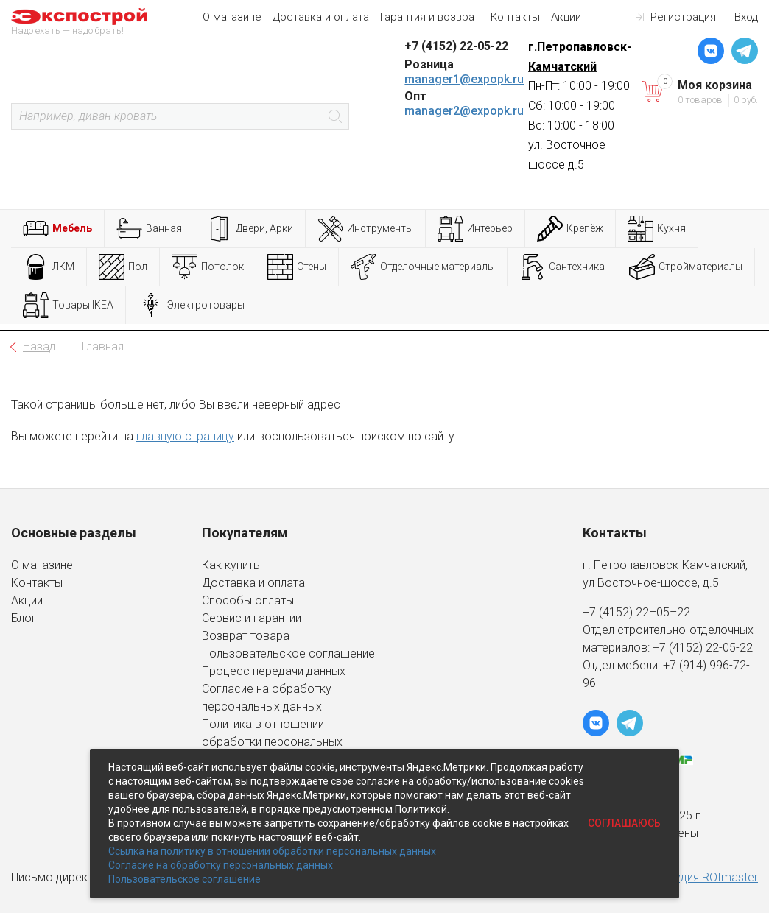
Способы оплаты (248, 600)
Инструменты (365, 229)
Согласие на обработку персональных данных (220, 865)
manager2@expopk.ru (464, 111)
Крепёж (570, 229)
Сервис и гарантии (251, 618)
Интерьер (475, 229)
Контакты (515, 17)
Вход (746, 17)
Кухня (657, 229)
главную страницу (185, 436)
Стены (296, 267)
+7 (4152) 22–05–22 (636, 612)
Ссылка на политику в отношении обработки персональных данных (272, 851)
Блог (24, 618)
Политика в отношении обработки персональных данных (272, 741)
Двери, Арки (249, 229)
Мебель (57, 229)
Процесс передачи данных (273, 671)
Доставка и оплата (321, 17)
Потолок (208, 267)
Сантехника (562, 267)
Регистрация (683, 17)
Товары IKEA (68, 305)
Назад (39, 346)
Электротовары (191, 305)
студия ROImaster (710, 877)
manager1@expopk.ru (464, 79)
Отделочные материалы (423, 267)
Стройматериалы (685, 267)
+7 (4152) (679, 648)
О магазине (232, 17)
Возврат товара (245, 636)
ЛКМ (48, 267)
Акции (566, 17)
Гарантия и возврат (430, 17)
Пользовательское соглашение (288, 653)
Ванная (149, 229)
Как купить (231, 565)
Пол (123, 267)
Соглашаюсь (624, 823)
